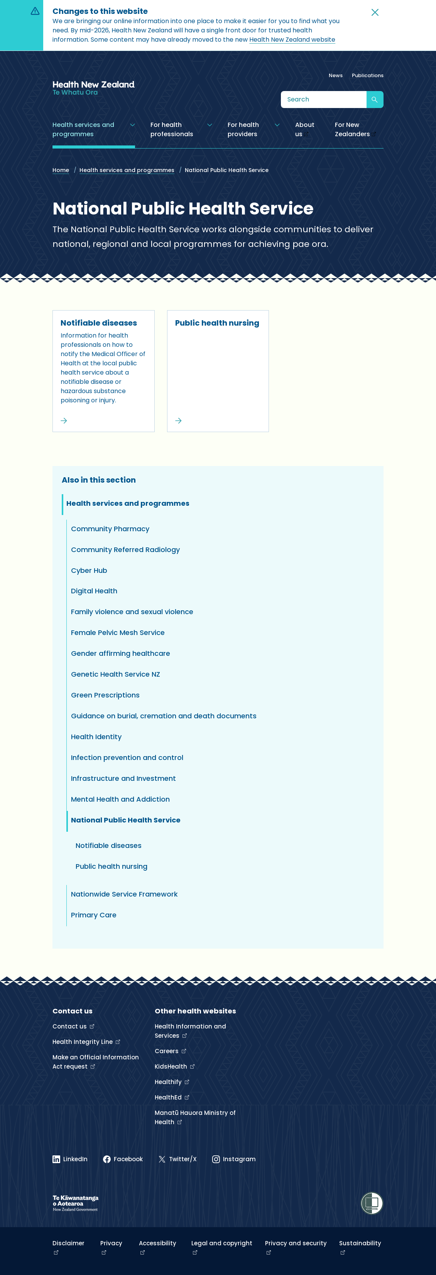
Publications (368, 75)
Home (60, 170)
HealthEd (169, 1097)
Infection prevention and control (127, 757)
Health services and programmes (126, 170)
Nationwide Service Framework (124, 894)
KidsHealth (172, 1066)
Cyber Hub (89, 570)
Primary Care (94, 915)
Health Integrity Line (83, 1042)
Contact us (70, 1026)
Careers (167, 1051)
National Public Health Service (126, 820)
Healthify (169, 1082)
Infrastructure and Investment (123, 778)
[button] (375, 12)
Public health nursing (217, 322)
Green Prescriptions (105, 695)
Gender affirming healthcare (120, 653)
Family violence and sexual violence (132, 611)
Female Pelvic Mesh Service (118, 632)
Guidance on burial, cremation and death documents (164, 716)
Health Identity (96, 736)
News (336, 75)
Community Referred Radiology (125, 549)
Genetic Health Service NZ (115, 674)
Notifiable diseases (99, 322)
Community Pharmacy (110, 529)
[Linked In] (70, 1159)
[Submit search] (375, 99)
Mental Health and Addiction (120, 799)
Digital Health (94, 591)
